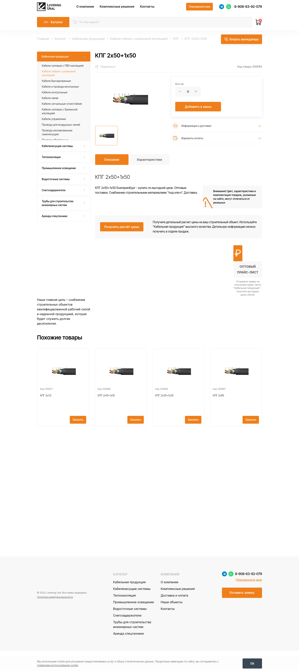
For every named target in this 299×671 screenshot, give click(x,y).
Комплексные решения (123, 8)
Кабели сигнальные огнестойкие (62, 107)
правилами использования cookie (57, 664)
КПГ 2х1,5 (45, 406)
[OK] (252, 663)
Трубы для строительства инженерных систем (57, 207)
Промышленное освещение (59, 172)
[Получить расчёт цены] (121, 231)
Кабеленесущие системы (57, 150)
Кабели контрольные (54, 96)
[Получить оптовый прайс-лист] (247, 274)
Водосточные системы (56, 183)
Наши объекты (171, 622)
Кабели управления (54, 123)
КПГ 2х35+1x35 (164, 406)
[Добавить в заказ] (198, 111)
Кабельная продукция (55, 60)
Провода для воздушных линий (61, 128)
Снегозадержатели (53, 194)
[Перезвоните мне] (199, 9)
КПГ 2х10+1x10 (106, 406)
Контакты (153, 8)
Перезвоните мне (249, 600)
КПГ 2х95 (218, 406)
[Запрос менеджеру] (241, 42)
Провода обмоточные (55, 144)
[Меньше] (180, 96)
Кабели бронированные (56, 84)
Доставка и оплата (174, 615)
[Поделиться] (105, 71)
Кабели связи (50, 102)
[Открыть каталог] (53, 26)
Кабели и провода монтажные (60, 90)
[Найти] (76, 26)
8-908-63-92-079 (248, 9)
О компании (91, 8)
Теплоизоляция (51, 161)
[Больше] (196, 96)
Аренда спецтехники (54, 220)
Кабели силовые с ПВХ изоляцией (63, 69)
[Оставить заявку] (242, 612)
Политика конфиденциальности (55, 617)
